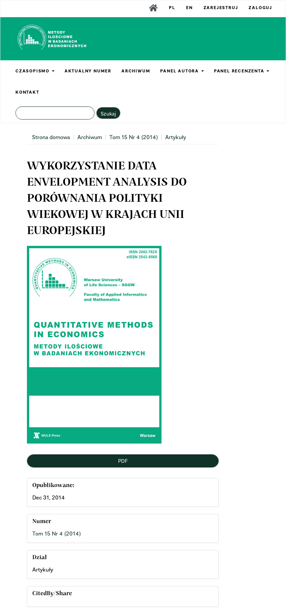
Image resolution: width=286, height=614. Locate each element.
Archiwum (89, 137)
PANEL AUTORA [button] (182, 70)
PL (172, 7)
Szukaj (108, 113)
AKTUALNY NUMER (88, 70)
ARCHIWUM (135, 70)
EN (189, 7)
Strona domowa (51, 137)
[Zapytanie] (55, 113)
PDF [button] (123, 461)
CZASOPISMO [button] (35, 70)
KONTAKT (27, 92)
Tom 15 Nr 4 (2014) (133, 137)
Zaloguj (260, 7)
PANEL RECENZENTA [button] (242, 70)
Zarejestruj (221, 7)
